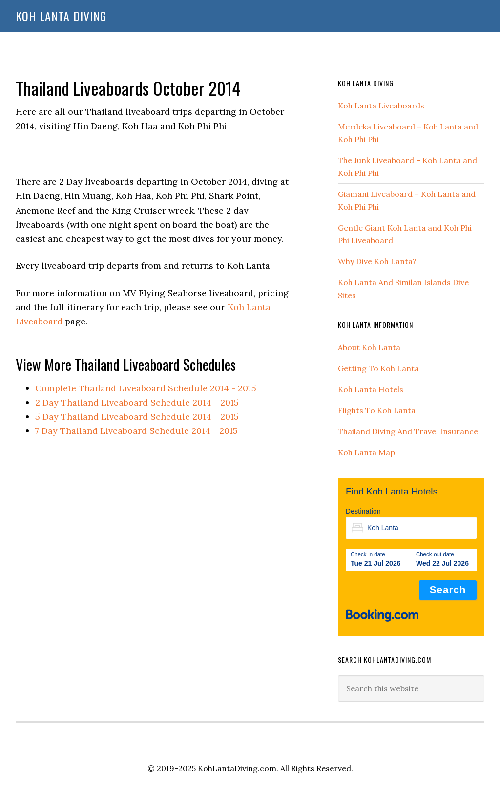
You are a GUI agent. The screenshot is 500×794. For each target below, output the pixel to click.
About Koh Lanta (369, 347)
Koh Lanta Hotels (370, 389)
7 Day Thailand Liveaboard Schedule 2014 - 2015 (136, 430)
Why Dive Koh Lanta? (377, 261)
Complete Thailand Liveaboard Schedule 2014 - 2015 (145, 388)
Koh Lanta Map (366, 452)
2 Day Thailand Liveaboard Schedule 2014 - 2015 (137, 402)
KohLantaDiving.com (237, 768)
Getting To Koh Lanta (378, 368)
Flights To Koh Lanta (377, 410)
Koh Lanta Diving (61, 15)
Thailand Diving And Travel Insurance (408, 431)
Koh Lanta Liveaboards (381, 105)
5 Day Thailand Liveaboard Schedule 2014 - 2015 (137, 416)
